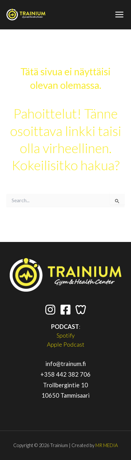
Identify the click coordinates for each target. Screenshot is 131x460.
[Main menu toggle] (119, 14)
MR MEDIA (106, 445)
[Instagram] (50, 309)
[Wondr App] (80, 309)
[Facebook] (65, 309)
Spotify (66, 335)
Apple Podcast (65, 344)
